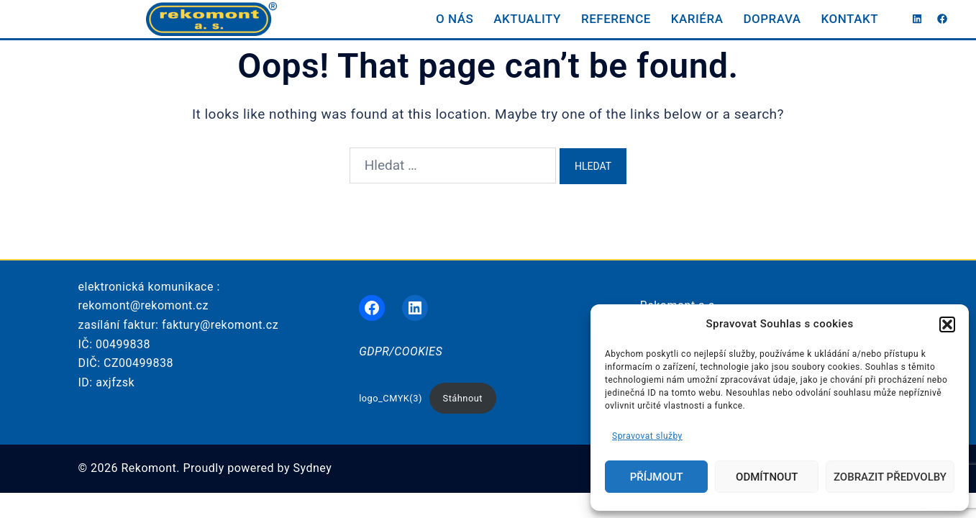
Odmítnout (767, 477)
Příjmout (656, 477)
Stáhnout (463, 398)
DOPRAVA (772, 19)
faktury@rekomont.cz (220, 325)
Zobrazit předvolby (890, 477)
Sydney (312, 468)
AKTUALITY (527, 19)
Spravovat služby (647, 436)
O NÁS (454, 19)
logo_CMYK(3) (390, 398)
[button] (947, 324)
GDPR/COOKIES (400, 351)
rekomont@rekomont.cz (143, 305)
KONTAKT (849, 19)
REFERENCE (616, 19)
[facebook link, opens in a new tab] (941, 19)
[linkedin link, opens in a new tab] (915, 19)
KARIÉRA (697, 19)
